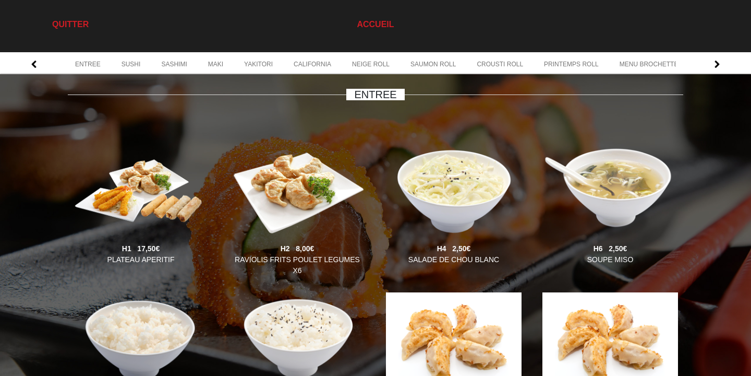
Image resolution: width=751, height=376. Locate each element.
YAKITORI (258, 64)
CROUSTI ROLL (500, 64)
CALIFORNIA (312, 64)
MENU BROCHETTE (649, 64)
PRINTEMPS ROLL (571, 64)
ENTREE (88, 64)
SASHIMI (174, 64)
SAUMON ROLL (433, 64)
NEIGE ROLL (371, 64)
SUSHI (131, 64)
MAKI (215, 64)
